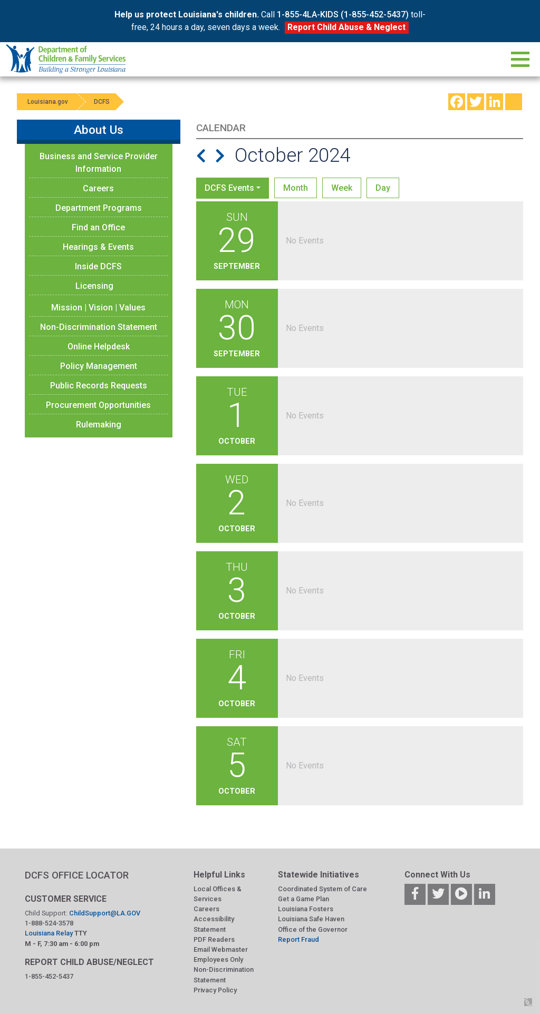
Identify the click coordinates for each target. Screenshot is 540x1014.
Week (341, 188)
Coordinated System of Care (322, 889)
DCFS (102, 101)
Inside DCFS (98, 266)
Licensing (94, 286)
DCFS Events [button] (229, 188)
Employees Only (218, 959)
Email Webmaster (221, 949)
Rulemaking (98, 425)
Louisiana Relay (49, 933)
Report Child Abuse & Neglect (346, 27)
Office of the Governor (313, 929)
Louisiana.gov (47, 101)
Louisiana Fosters (305, 909)
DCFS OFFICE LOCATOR (77, 875)
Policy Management (98, 366)
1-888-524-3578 (49, 923)
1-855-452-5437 (49, 976)
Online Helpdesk (99, 347)
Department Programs (98, 208)
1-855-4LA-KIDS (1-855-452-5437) (343, 14)
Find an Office (98, 227)
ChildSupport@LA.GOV (104, 913)
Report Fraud (298, 939)
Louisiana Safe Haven (311, 919)
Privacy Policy (215, 990)
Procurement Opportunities (98, 405)
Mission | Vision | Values (98, 308)
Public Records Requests (98, 386)
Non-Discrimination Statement (98, 327)
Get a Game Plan (303, 899)
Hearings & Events (98, 247)
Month (295, 188)
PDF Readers (214, 939)
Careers (98, 188)
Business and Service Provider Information (99, 162)
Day (382, 188)
